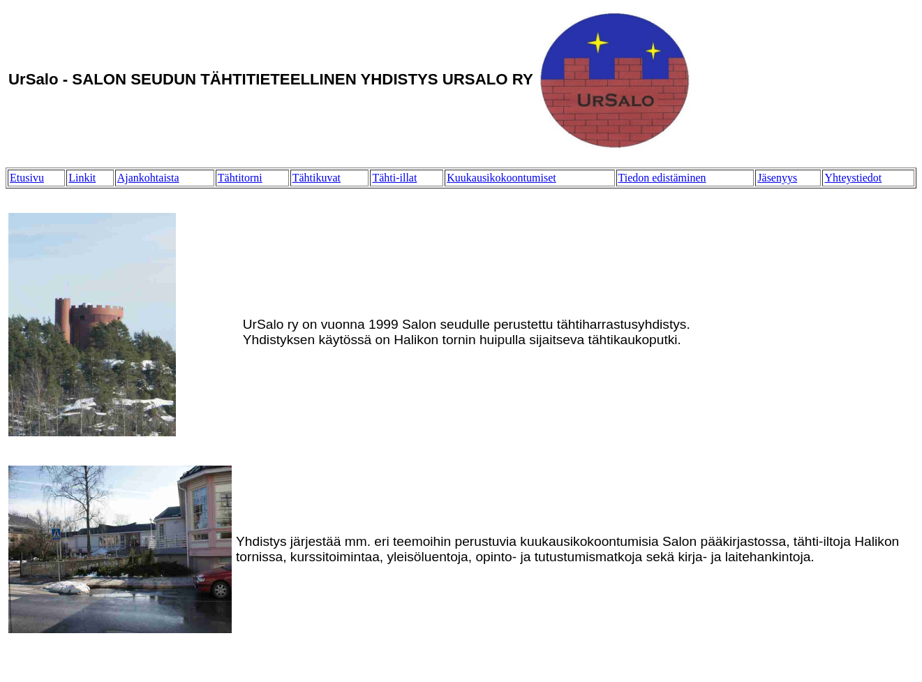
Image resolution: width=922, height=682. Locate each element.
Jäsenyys (777, 178)
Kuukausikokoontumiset (501, 178)
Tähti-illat (394, 178)
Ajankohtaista (148, 178)
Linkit (82, 178)
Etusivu (27, 178)
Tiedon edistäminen (662, 178)
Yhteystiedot (853, 178)
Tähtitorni (240, 178)
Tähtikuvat (316, 178)
